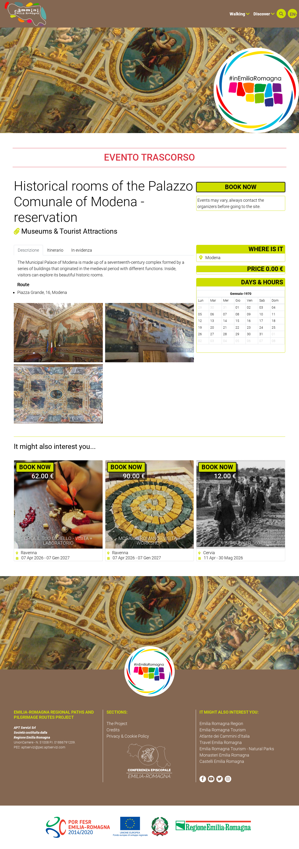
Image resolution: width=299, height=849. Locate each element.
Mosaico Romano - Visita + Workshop (149, 540)
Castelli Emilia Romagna (221, 761)
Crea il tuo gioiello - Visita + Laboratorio (58, 540)
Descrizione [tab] (28, 250)
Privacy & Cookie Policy (128, 736)
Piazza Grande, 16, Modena (42, 292)
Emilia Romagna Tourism (222, 729)
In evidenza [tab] (81, 250)
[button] (281, 13)
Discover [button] (264, 13)
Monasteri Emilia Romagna (224, 755)
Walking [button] (240, 13)
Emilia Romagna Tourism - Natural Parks (236, 748)
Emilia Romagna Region (221, 723)
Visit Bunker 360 (240, 543)
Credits (113, 729)
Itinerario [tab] (55, 250)
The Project (117, 723)
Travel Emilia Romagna (220, 742)
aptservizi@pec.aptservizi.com (43, 747)
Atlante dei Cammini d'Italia (224, 736)
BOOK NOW (240, 186)
